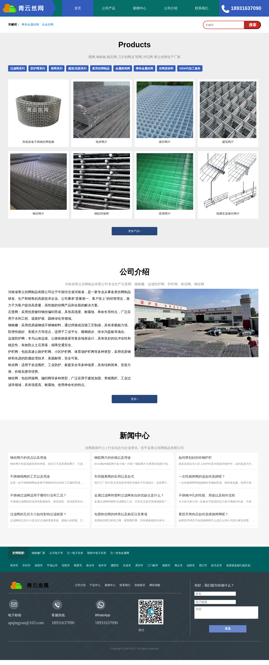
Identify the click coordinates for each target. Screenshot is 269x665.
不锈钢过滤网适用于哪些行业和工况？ (38, 495)
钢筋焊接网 (101, 213)
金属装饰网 (122, 68)
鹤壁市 (78, 565)
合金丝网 (47, 24)
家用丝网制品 (101, 68)
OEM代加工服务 (189, 68)
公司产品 (108, 8)
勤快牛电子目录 (96, 553)
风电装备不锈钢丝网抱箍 (38, 141)
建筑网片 (228, 141)
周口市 (203, 565)
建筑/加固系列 (77, 68)
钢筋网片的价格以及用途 (112, 457)
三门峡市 (152, 565)
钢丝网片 (38, 213)
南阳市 (166, 565)
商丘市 (178, 565)
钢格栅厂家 (38, 553)
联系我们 (201, 8)
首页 (77, 8)
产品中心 (95, 585)
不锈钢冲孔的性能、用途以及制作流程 (207, 495)
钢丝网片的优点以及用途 (28, 457)
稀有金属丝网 (30, 24)
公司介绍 (170, 8)
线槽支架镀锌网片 (228, 213)
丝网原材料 (166, 68)
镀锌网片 (165, 141)
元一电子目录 (75, 553)
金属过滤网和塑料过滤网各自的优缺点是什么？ (129, 495)
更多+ (134, 398)
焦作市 (102, 565)
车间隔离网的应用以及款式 (114, 476)
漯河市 (139, 565)
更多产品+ (134, 231)
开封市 (26, 565)
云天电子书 (56, 553)
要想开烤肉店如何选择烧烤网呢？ (203, 514)
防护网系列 (37, 68)
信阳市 (191, 565)
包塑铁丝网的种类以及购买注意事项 (120, 514)
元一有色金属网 (119, 553)
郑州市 (14, 565)
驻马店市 (216, 565)
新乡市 (90, 565)
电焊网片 (101, 141)
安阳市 (66, 565)
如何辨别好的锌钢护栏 (195, 457)
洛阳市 (39, 565)
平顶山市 (52, 565)
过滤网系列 (17, 68)
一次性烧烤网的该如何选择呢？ (202, 476)
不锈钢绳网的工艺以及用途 (30, 476)
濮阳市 (115, 565)
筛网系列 (56, 68)
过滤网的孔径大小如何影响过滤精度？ (38, 514)
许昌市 (127, 565)
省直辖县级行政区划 (238, 565)
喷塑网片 (165, 213)
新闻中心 (139, 8)
